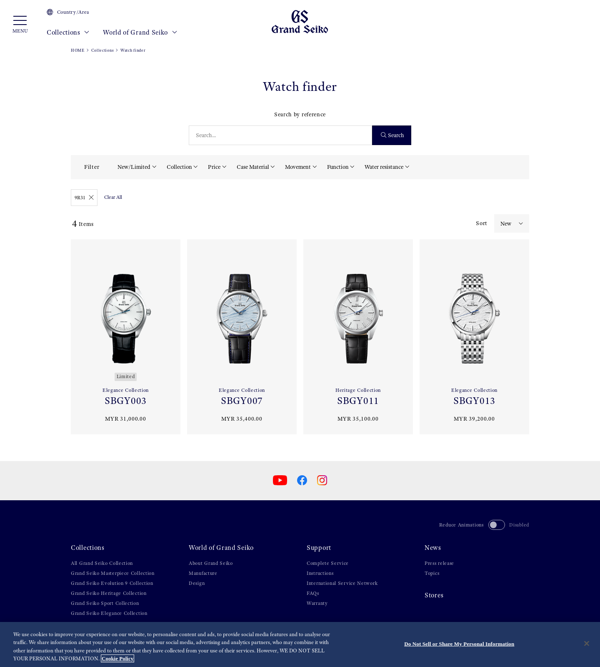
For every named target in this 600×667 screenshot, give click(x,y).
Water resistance (384, 167)
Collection (179, 167)
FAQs (313, 593)
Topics (432, 573)
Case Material (253, 167)
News (433, 548)
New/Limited (134, 167)
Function (338, 167)
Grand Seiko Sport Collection (105, 603)
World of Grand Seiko (140, 32)
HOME (78, 50)
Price (214, 167)
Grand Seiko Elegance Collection (109, 613)
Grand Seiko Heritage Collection (109, 593)
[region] (300, 644)
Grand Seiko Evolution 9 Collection (112, 583)
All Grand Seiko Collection (102, 563)
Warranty (317, 603)
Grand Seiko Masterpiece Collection (113, 573)
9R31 (84, 197)
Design (197, 583)
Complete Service (328, 563)
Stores (434, 595)
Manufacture (203, 573)
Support (319, 548)
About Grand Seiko (211, 563)
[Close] (587, 643)
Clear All (113, 197)
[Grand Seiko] (300, 21)
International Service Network (342, 583)
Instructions (320, 573)
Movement (298, 167)
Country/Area (68, 12)
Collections (68, 32)
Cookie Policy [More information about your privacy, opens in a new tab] (117, 658)
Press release (439, 563)
